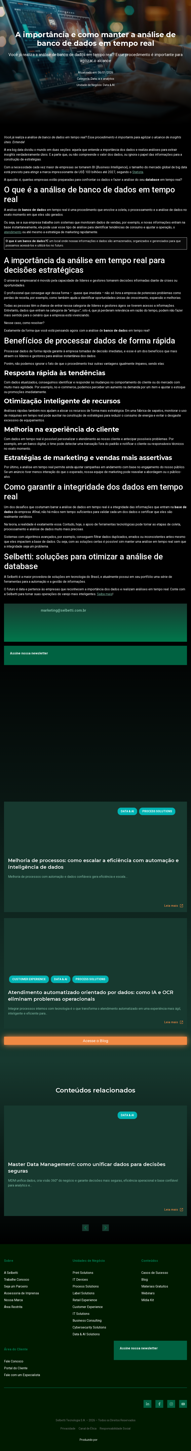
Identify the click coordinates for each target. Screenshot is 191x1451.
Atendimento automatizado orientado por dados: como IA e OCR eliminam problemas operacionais (90, 995)
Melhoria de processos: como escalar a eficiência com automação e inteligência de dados (93, 863)
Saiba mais (104, 594)
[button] (85, 1228)
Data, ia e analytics (102, 78)
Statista (137, 172)
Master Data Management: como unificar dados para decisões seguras (86, 1168)
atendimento (13, 232)
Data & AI (109, 85)
